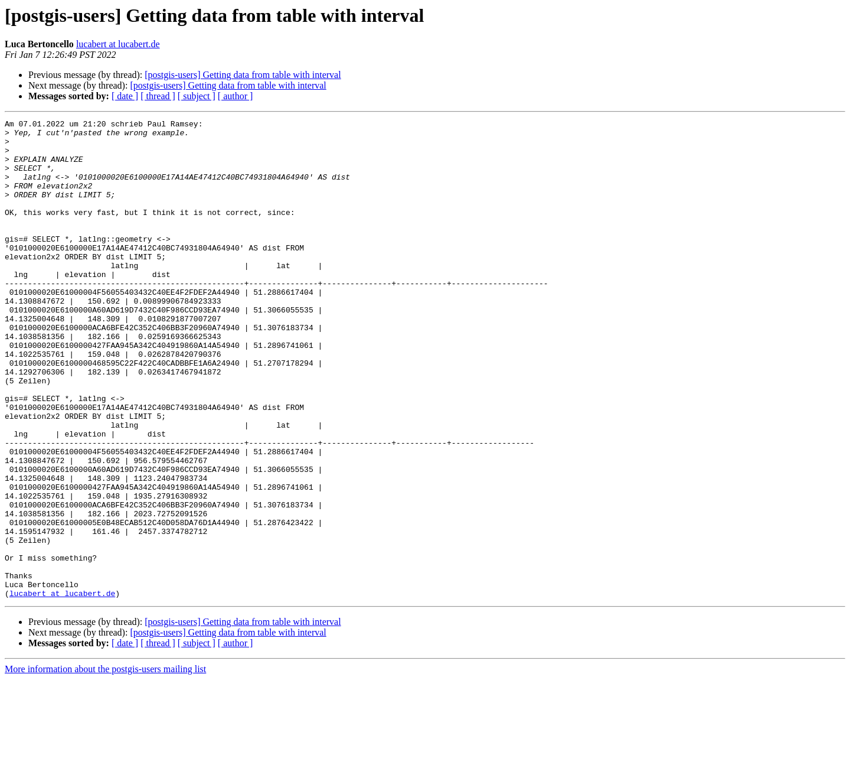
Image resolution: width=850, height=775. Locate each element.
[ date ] (125, 96)
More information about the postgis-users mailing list (105, 765)
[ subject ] (196, 96)
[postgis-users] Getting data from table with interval (243, 75)
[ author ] (235, 96)
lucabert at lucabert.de (118, 44)
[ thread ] (157, 96)
